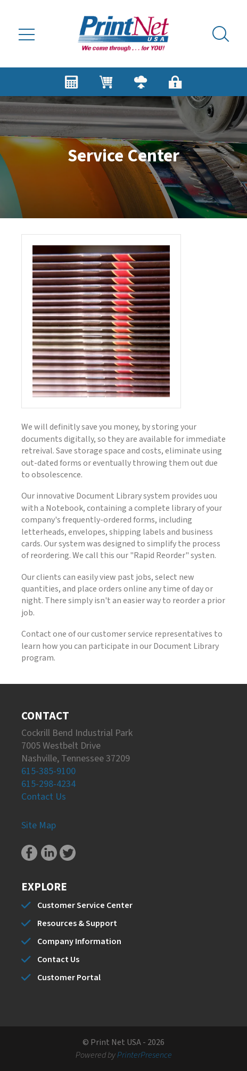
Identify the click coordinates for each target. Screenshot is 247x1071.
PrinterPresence (144, 1055)
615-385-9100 (48, 771)
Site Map (38, 825)
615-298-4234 (48, 784)
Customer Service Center (85, 905)
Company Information (79, 941)
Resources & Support (77, 923)
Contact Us (43, 796)
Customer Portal (69, 977)
